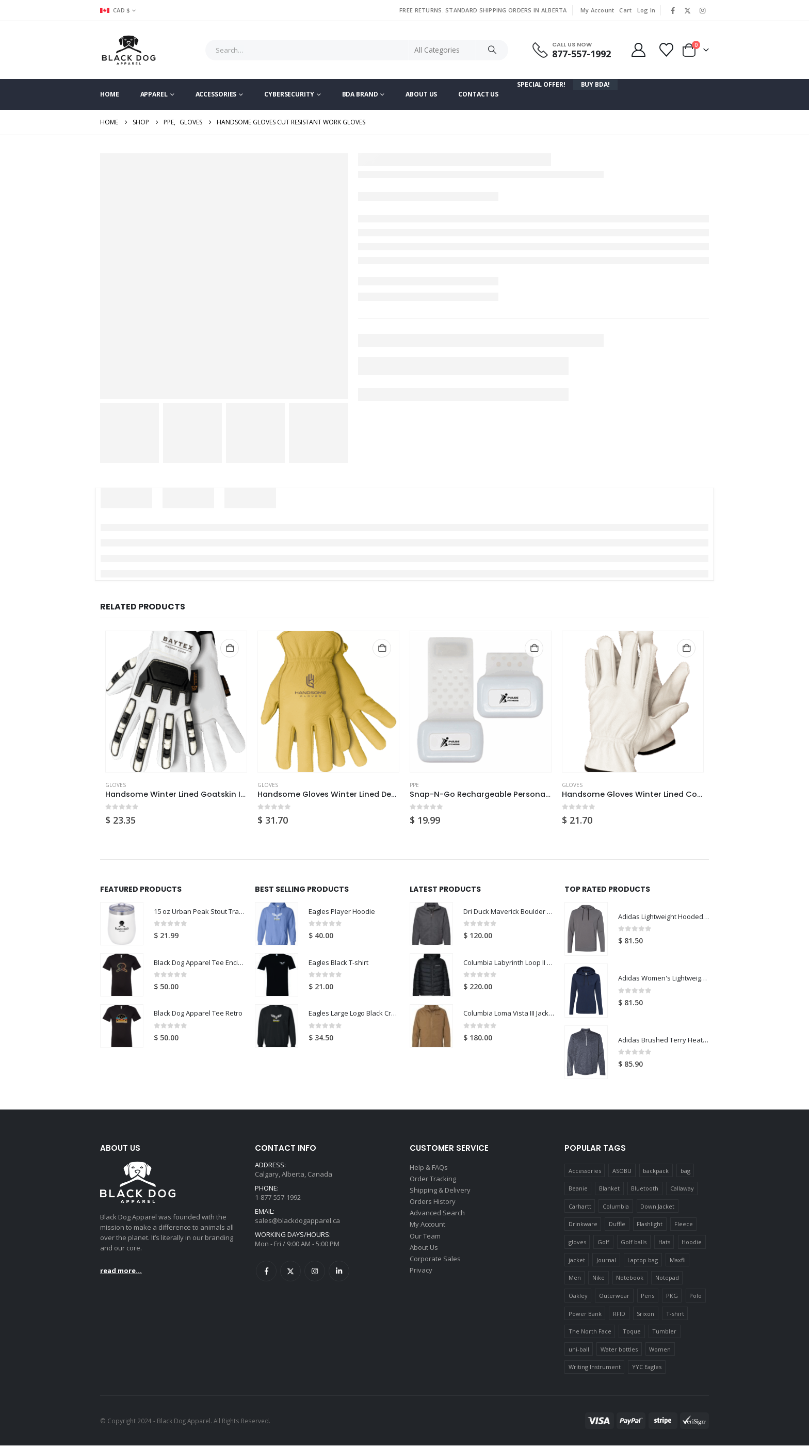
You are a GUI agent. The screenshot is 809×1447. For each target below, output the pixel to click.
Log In (646, 10)
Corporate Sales (435, 1268)
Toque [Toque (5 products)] (632, 1333)
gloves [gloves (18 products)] (577, 1243)
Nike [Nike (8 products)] (598, 1279)
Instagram (314, 1276)
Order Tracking (433, 1181)
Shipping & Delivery (440, 1194)
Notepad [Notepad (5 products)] (667, 1279)
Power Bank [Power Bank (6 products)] (585, 1315)
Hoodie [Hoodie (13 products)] (692, 1243)
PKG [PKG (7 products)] (672, 1297)
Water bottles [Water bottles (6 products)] (619, 1351)
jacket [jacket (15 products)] (577, 1261)
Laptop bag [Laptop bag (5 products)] (642, 1261)
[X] (687, 10)
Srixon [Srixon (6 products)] (645, 1315)
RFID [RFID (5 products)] (619, 1315)
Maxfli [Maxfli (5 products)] (678, 1261)
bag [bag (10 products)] (685, 1172)
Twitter (290, 1276)
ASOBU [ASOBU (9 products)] (622, 1172)
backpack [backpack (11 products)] (656, 1172)
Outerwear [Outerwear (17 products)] (614, 1297)
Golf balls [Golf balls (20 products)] (633, 1243)
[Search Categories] (442, 50)
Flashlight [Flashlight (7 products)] (649, 1226)
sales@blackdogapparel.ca (297, 1224)
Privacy (421, 1280)
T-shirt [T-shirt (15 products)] (675, 1315)
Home (109, 94)
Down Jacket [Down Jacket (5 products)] (657, 1208)
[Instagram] (702, 10)
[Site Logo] (128, 50)
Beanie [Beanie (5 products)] (578, 1190)
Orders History (433, 1206)
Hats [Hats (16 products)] (664, 1243)
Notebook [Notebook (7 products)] (629, 1279)
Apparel (154, 94)
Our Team (425, 1243)
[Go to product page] (176, 701)
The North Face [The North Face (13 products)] (590, 1333)
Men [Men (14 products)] (575, 1279)
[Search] (492, 50)
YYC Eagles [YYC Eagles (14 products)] (646, 1369)
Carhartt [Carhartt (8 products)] (580, 1208)
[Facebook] (672, 10)
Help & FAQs (429, 1169)
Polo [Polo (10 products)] (695, 1297)
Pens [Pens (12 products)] (647, 1297)
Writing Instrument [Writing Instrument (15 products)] (595, 1369)
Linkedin (339, 1276)
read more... (121, 1272)
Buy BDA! (595, 84)
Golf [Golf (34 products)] (603, 1243)
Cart (625, 10)
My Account (597, 10)
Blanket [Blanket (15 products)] (609, 1190)
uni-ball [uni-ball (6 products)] (579, 1351)
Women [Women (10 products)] (660, 1351)
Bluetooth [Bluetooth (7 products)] (644, 1190)
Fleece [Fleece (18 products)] (683, 1226)
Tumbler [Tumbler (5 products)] (664, 1333)
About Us (421, 94)
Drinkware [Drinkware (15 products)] (583, 1226)
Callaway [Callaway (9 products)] (682, 1190)
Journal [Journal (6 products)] (606, 1261)
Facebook (266, 1276)
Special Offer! (541, 84)
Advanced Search (437, 1219)
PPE (414, 785)
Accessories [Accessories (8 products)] (585, 1172)
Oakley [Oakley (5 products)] (578, 1297)
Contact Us (478, 94)
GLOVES (115, 785)
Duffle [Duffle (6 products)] (617, 1226)
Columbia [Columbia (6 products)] (616, 1208)
